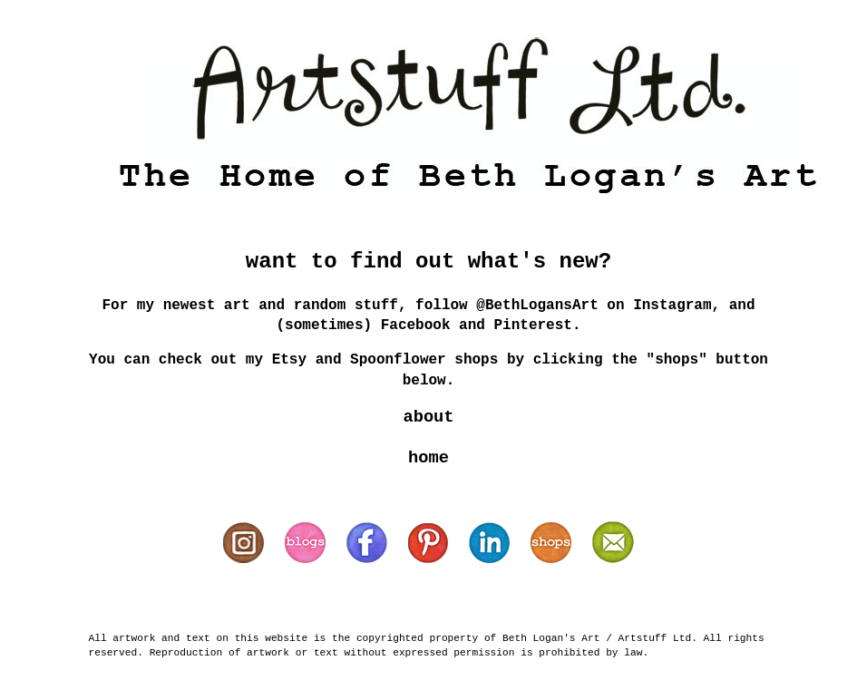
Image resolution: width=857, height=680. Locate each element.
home (428, 458)
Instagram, (676, 305)
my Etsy (281, 360)
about (428, 417)
